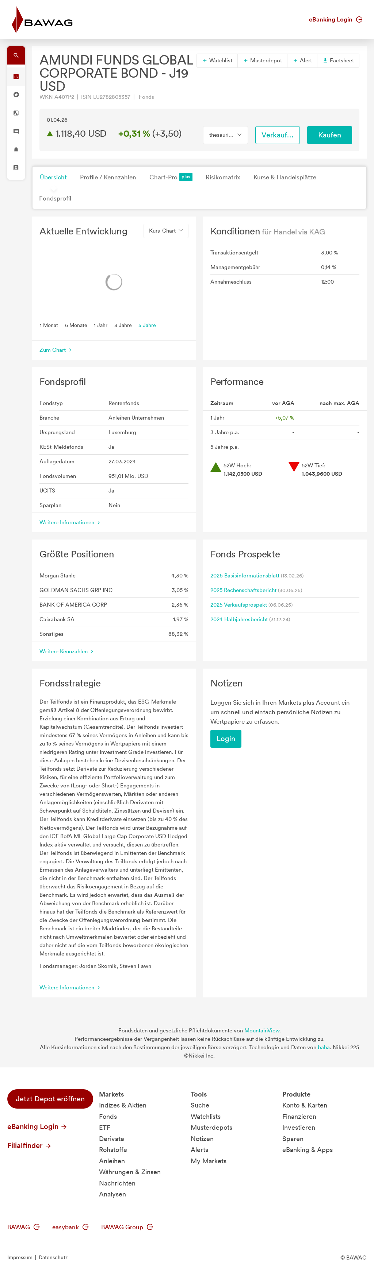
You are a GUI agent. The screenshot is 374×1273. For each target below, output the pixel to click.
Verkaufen (278, 135)
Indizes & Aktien (122, 1105)
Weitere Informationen (70, 522)
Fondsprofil (55, 198)
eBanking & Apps (307, 1149)
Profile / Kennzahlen (108, 177)
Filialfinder (29, 1145)
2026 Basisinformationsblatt (244, 575)
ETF (104, 1127)
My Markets (208, 1161)
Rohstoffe (113, 1149)
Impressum (20, 1257)
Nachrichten (117, 1183)
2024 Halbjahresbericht (239, 619)
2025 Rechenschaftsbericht (243, 590)
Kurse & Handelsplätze (284, 177)
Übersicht (53, 177)
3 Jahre (123, 325)
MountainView (261, 1030)
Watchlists (206, 1116)
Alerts (199, 1149)
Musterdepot (262, 60)
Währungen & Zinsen (130, 1172)
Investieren (298, 1127)
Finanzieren (299, 1116)
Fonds (108, 1116)
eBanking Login (335, 19)
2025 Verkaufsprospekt (238, 605)
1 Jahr (100, 325)
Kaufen (329, 135)
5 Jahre (147, 325)
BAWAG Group (127, 1227)
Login (226, 738)
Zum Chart (56, 350)
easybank (70, 1227)
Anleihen (112, 1161)
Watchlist (217, 60)
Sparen (293, 1138)
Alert (302, 60)
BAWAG (23, 1227)
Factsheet (338, 60)
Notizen (202, 1138)
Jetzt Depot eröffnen (50, 1098)
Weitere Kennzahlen (67, 651)
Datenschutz (53, 1257)
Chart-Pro (170, 177)
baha (324, 1047)
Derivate (111, 1138)
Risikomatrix (223, 177)
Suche (200, 1105)
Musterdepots (211, 1127)
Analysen (112, 1194)
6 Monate (76, 325)
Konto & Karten (304, 1105)
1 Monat (49, 325)
